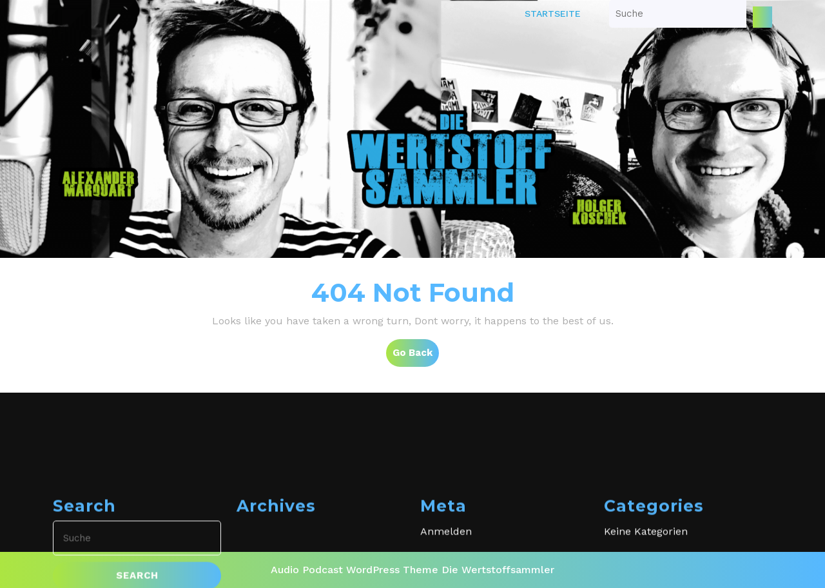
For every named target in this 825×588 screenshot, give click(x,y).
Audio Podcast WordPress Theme (354, 570)
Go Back (416, 356)
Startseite (553, 13)
